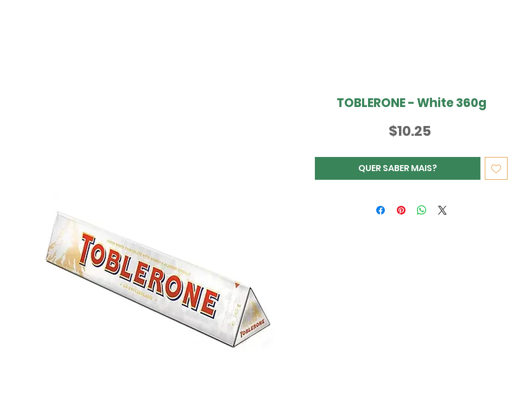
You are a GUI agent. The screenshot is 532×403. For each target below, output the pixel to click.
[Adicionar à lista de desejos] (496, 168)
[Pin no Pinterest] (401, 210)
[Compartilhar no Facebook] (380, 210)
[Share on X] (442, 210)
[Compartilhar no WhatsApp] (421, 210)
